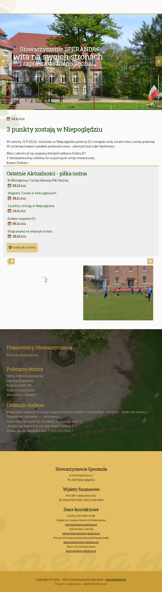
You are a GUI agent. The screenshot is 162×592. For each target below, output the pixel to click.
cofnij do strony (22, 247)
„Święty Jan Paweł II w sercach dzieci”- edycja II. (40, 426)
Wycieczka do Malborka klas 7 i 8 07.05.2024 (38, 431)
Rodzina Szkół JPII (19, 385)
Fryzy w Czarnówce (20, 390)
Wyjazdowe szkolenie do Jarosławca (33, 416)
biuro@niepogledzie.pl (81, 551)
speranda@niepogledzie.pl (81, 542)
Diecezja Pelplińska (20, 381)
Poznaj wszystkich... (23, 355)
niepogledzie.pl (116, 579)
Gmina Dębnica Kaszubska (25, 376)
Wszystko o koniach (21, 395)
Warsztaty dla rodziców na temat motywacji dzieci (43, 421)
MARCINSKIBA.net (95, 584)
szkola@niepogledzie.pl (81, 524)
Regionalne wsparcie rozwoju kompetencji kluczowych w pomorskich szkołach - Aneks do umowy (76, 412)
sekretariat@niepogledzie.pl (81, 533)
